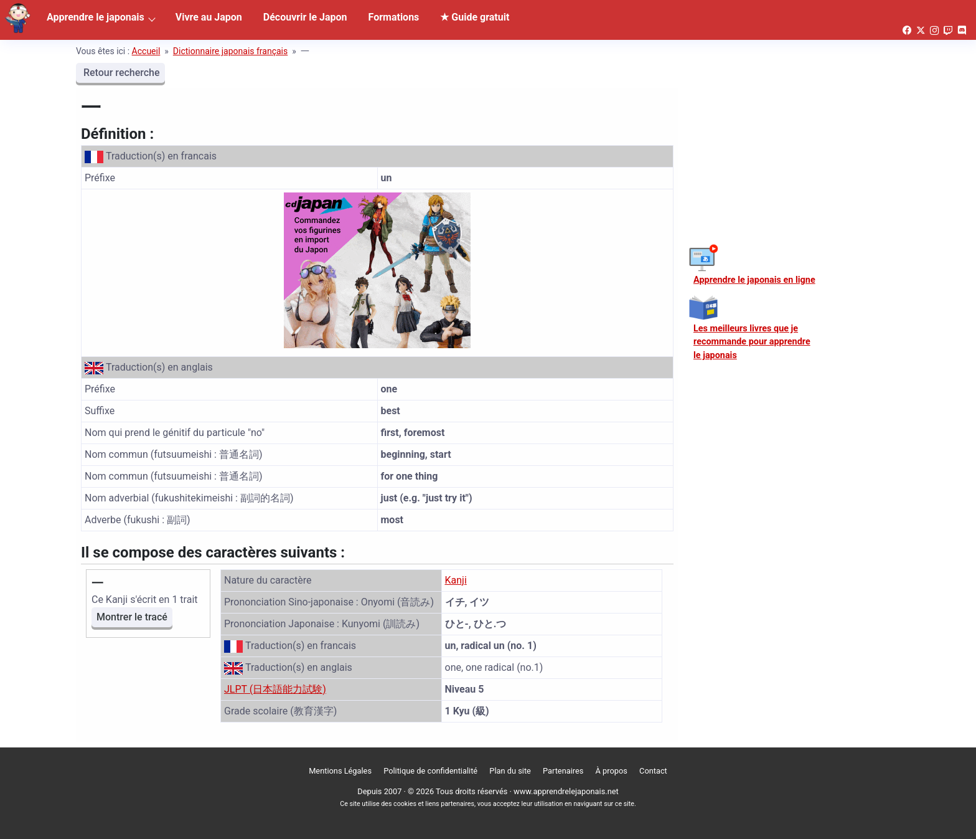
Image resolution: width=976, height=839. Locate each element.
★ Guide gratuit (474, 17)
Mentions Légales (340, 770)
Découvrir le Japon (305, 17)
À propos (611, 770)
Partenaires (563, 770)
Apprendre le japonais (95, 17)
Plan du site (510, 770)
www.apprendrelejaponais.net (566, 791)
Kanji (456, 580)
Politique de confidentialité (430, 770)
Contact (653, 770)
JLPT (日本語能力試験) (275, 689)
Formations (394, 17)
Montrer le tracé (131, 617)
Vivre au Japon (209, 17)
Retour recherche (120, 72)
